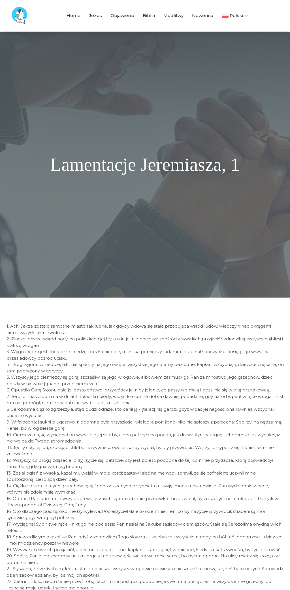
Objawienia (122, 15)
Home (73, 15)
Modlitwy (173, 15)
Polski (235, 15)
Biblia (149, 15)
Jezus (95, 15)
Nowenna (202, 15)
